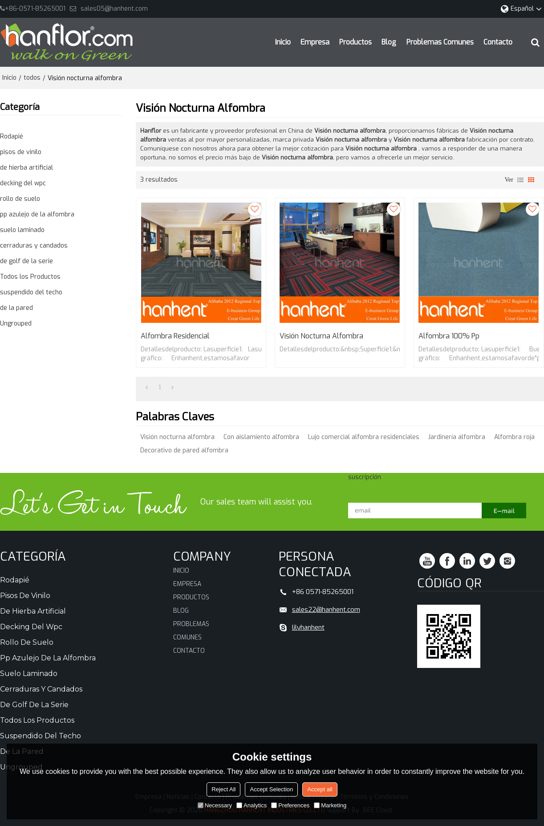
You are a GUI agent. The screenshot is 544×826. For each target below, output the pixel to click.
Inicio (283, 42)
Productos (355, 42)
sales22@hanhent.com (326, 609)
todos (32, 77)
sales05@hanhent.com (114, 8)
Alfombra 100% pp (448, 336)
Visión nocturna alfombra (321, 336)
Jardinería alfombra (456, 437)
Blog (389, 42)
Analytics (251, 805)
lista (520, 179)
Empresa (314, 42)
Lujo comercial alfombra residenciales (363, 437)
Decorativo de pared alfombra (184, 450)
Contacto (497, 42)
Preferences (290, 805)
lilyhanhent (308, 627)
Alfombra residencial (175, 336)
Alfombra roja (514, 437)
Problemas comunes (440, 42)
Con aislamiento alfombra (261, 437)
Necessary (215, 805)
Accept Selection (271, 789)
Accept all (319, 789)
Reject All (223, 789)
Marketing (330, 805)
